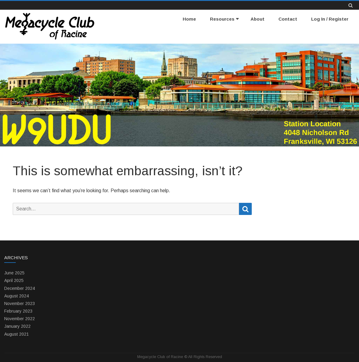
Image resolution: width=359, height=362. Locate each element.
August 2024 (16, 295)
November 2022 (19, 318)
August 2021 (16, 334)
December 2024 (19, 288)
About (257, 19)
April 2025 (14, 280)
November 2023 (19, 303)
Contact (287, 19)
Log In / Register (329, 19)
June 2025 (14, 272)
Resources (222, 19)
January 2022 (17, 326)
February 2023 (18, 311)
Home (189, 19)
